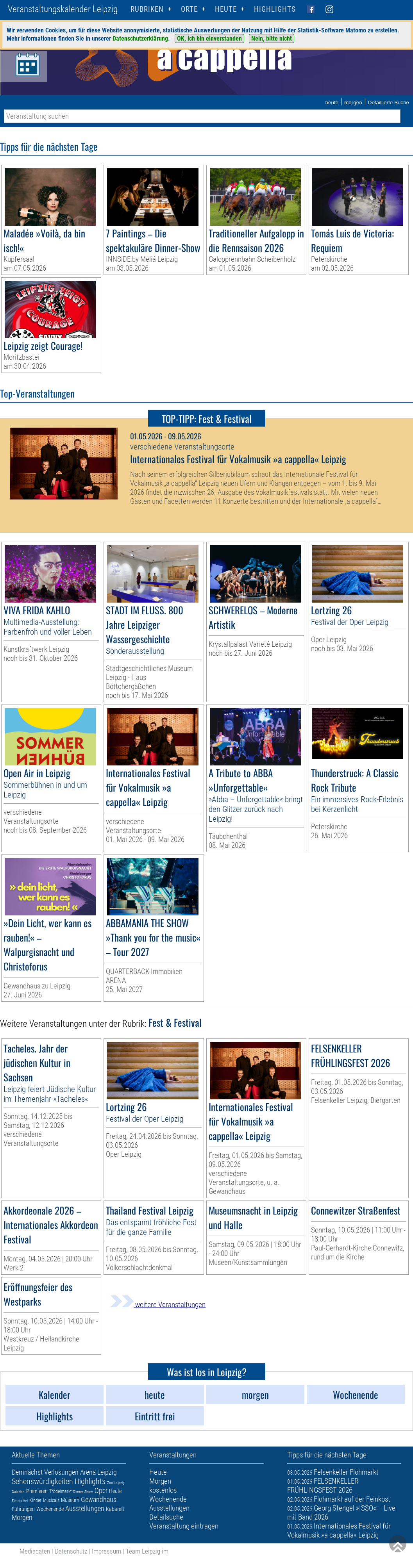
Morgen (22, 1517)
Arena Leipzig (98, 1472)
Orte (189, 9)
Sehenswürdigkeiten (42, 1481)
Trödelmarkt (60, 1491)
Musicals (51, 1500)
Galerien (18, 1491)
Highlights (275, 9)
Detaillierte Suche (388, 102)
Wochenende (50, 1509)
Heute (115, 1491)
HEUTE (226, 9)
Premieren (37, 1491)
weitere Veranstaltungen (158, 1304)
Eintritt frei (20, 1500)
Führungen (23, 1509)
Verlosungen (61, 1472)
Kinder (35, 1500)
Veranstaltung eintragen (183, 1526)
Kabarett (115, 1509)
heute (331, 102)
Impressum (106, 1551)
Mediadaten (35, 1551)
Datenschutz (71, 1551)
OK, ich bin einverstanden (209, 38)
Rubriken (147, 9)
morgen (353, 102)
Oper (101, 1490)
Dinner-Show (83, 1491)
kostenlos (163, 1490)
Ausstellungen (84, 1508)
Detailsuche (166, 1517)
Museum (70, 1500)
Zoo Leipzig (116, 1483)
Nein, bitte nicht (271, 38)
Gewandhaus (98, 1499)
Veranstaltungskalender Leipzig (63, 9)
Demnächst (27, 1472)
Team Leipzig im (147, 1551)
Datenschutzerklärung (140, 38)
